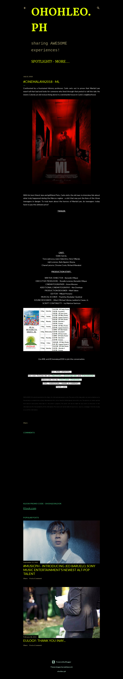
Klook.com (29, 508)
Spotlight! (41, 62)
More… (62, 62)
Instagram (70, 375)
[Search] (98, 7)
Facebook (88, 375)
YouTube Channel (70, 379)
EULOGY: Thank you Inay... (44, 640)
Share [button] (25, 423)
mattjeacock (68, 667)
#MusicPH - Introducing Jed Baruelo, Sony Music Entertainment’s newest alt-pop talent (59, 570)
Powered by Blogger (61, 662)
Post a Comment (35, 578)
